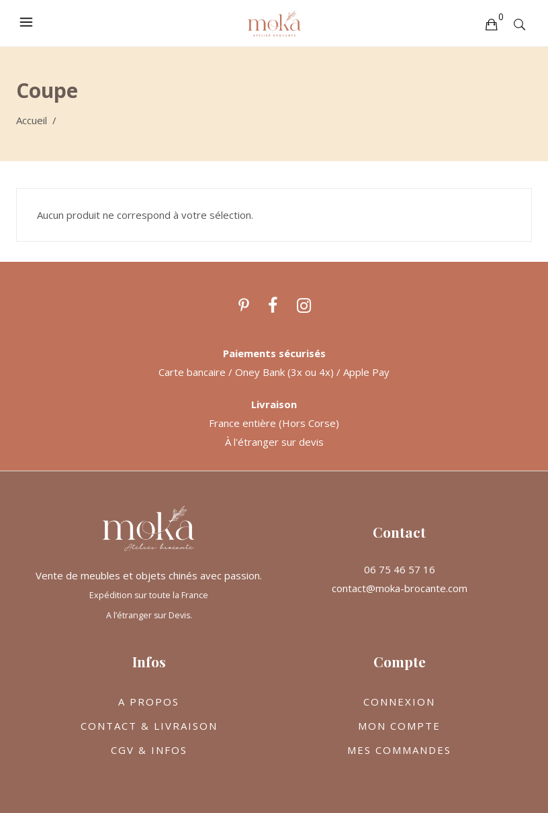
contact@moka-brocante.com (399, 588)
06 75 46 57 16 (399, 569)
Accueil (31, 120)
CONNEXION (399, 701)
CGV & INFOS (149, 750)
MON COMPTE (399, 725)
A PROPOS (148, 701)
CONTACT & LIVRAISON (149, 725)
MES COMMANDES (399, 750)
